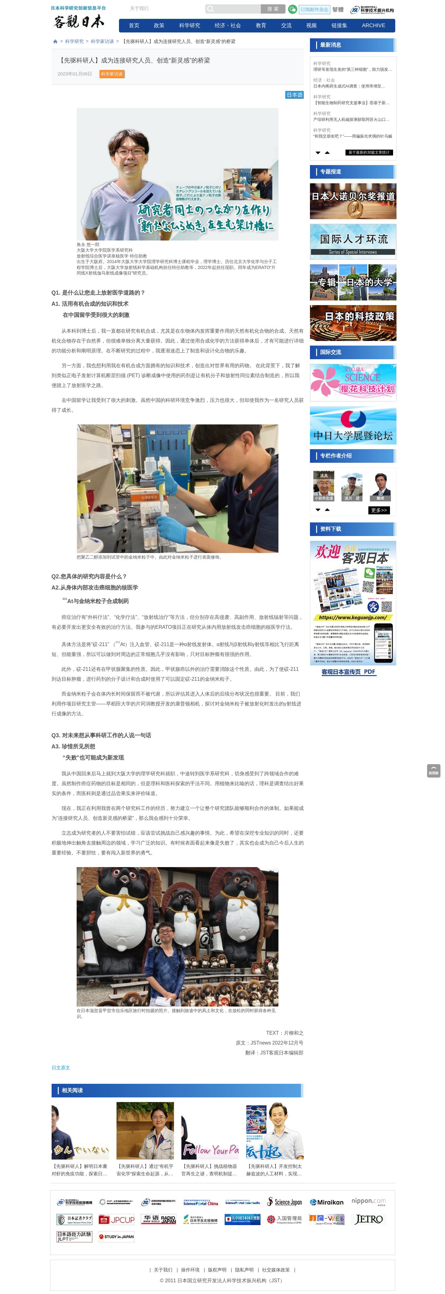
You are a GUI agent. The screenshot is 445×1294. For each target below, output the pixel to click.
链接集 (339, 25)
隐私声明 (244, 1269)
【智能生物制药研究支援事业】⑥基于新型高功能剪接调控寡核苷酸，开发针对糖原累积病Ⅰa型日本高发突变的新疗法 (351, 103)
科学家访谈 (102, 41)
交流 (286, 25)
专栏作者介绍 (336, 456)
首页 (134, 25)
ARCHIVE (373, 25)
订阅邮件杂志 (314, 9)
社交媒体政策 (276, 1269)
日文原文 (61, 1067)
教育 (261, 25)
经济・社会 (228, 25)
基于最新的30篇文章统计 (369, 152)
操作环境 (190, 1269)
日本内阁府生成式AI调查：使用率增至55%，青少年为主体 (347, 86)
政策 (159, 25)
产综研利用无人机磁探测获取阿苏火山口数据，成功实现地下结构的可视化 (351, 119)
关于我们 (139, 8)
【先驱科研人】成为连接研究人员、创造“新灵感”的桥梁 (178, 41)
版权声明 (217, 1269)
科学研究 (189, 25)
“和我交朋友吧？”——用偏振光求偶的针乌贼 (352, 136)
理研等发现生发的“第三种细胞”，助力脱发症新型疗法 (352, 69)
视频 (311, 25)
